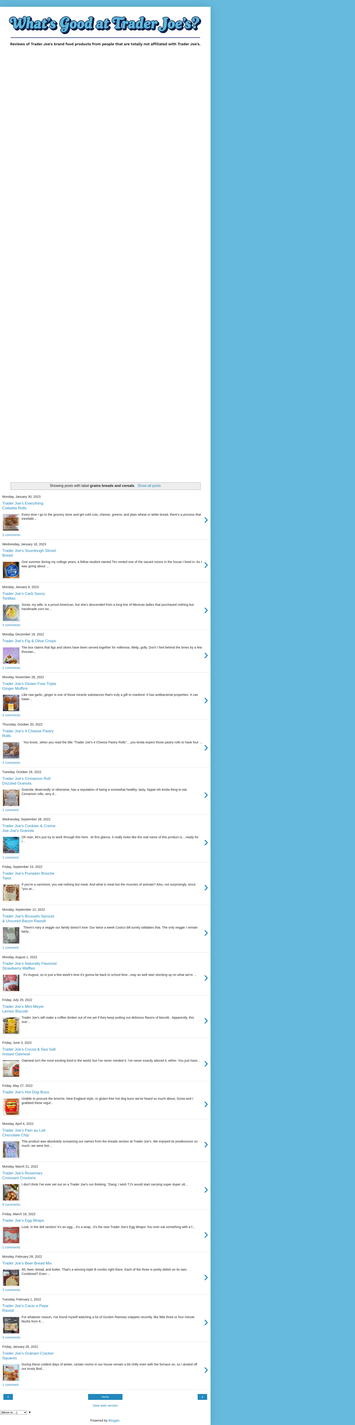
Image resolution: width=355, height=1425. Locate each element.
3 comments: (11, 535)
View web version (105, 1405)
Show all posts (149, 486)
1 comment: (10, 810)
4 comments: (11, 715)
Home (105, 1397)
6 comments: (11, 1204)
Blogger (114, 1420)
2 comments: (11, 668)
